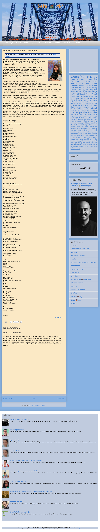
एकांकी (91, 146)
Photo (78, 125)
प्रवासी (85, 112)
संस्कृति (78, 128)
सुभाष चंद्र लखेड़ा (88, 110)
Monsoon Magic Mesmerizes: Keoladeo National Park (26, 471)
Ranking (88, 143)
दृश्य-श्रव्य (94, 132)
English (75, 77)
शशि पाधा (88, 104)
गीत (77, 104)
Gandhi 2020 (92, 114)
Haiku (95, 112)
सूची (83, 93)
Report (90, 126)
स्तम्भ (87, 83)
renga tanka (83, 139)
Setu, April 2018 (59, 317)
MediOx (73, 259)
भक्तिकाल (94, 134)
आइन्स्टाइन (83, 128)
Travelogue (81, 123)
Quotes (83, 143)
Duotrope (74, 245)
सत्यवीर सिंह (94, 119)
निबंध (82, 100)
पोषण (89, 116)
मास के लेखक (74, 149)
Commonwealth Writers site (80, 249)
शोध (96, 95)
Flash (90, 100)
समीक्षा (95, 79)
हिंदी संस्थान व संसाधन (77, 283)
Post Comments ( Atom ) (38, 405)
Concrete (73, 121)
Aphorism (77, 143)
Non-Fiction (84, 126)
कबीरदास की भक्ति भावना (16, 502)
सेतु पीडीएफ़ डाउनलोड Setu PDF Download (83, 262)
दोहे (78, 132)
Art (77, 91)
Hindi (73, 79)
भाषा (95, 109)
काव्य (95, 77)
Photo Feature (76, 93)
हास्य (85, 132)
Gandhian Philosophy (78, 109)
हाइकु (79, 141)
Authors (48, 43)
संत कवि (73, 130)
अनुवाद (86, 91)
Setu (26, 43)
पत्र (92, 109)
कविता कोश (74, 286)
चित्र (72, 110)
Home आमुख (9, 43)
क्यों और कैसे (89, 128)
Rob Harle (83, 97)
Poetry (88, 77)
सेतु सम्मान (91, 130)
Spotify (73, 303)
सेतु (32, 43)
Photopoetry (77, 148)
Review (74, 83)
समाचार (86, 100)
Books (18, 43)
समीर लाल (94, 104)
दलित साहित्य (88, 134)
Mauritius (73, 132)
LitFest (89, 132)
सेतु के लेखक (74, 276)
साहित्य (90, 112)
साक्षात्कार (73, 104)
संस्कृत (85, 114)
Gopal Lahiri (75, 97)
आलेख (78, 79)
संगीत (72, 148)
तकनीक (80, 144)
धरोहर (72, 98)
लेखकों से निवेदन (75, 266)
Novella (83, 117)
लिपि (96, 141)
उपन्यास (73, 137)
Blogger (79, 528)
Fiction (89, 79)
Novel (88, 109)
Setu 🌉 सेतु (50, 6)
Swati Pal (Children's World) (18, 481)
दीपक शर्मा (81, 91)
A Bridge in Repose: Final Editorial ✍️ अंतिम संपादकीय (81, 185)
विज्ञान (77, 119)
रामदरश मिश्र (74, 134)
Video (95, 126)
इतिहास (85, 121)
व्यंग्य (95, 91)
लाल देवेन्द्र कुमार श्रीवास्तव (17, 430)
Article (94, 83)
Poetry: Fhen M (14, 440)
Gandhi (78, 126)
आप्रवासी (94, 135)
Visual (82, 135)
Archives (77, 43)
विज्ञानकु (73, 116)
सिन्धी (82, 125)
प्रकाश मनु (81, 90)
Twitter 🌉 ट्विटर (76, 300)
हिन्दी (82, 77)
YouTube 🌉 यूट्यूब (76, 296)
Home (34, 399)
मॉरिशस (95, 128)
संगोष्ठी (78, 149)
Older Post (60, 399)
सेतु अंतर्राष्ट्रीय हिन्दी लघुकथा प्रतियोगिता (20, 512)
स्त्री (86, 125)
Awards (57, 43)
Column (89, 123)
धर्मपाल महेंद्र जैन (91, 93)
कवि (87, 90)
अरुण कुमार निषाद (76, 114)
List (72, 88)
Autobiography (75, 117)
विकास (90, 144)
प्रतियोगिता (73, 128)
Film (83, 141)
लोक (72, 135)
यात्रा (90, 117)
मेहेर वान (94, 107)
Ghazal (91, 95)
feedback (87, 146)
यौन (72, 141)
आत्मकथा (80, 110)
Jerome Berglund (82, 107)
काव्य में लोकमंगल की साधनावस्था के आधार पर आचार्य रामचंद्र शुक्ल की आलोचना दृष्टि (31, 491)
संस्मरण (78, 100)
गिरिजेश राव (90, 139)
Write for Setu (75, 273)
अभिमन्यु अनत (88, 135)
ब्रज (96, 143)
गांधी (86, 123)
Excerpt (86, 95)
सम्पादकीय (91, 91)
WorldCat (74, 252)
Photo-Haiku (80, 146)
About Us (66, 43)
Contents (74, 86)
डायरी (92, 143)
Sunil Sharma (86, 88)
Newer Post (7, 399)
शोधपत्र (81, 86)
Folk (72, 144)
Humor (95, 137)
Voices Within (91, 86)
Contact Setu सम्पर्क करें (78, 290)
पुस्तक (79, 81)
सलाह (75, 135)
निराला (85, 130)
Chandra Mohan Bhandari (80, 105)
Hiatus (39, 43)
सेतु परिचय (74, 293)
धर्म (76, 137)
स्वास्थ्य (78, 135)
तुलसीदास (91, 141)
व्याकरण (75, 141)
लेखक (73, 81)
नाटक (81, 132)
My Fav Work (75, 139)
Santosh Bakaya (86, 98)
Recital (76, 144)
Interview (74, 95)
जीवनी (76, 110)
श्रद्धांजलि (94, 123)
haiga (86, 141)
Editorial (87, 81)
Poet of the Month (85, 148)
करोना (84, 116)
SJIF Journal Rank (77, 269)
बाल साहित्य (80, 95)
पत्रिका (95, 146)
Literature (81, 134)
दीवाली (84, 144)
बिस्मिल (95, 116)
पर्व (96, 130)
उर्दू (87, 117)
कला (89, 121)
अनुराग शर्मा (78, 88)
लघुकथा (73, 91)
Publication (80, 130)
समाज (72, 143)
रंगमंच (87, 144)
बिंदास (77, 98)
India (81, 83)
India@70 (80, 121)
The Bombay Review (77, 255)
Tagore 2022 (83, 119)
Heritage (89, 137)
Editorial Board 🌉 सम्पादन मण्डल (81, 279)
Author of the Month (83, 102)
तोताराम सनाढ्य (93, 148)
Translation (93, 90)
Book (95, 81)
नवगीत (95, 139)
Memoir (94, 102)
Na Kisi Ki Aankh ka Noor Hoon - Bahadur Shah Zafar (26, 460)
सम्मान (79, 116)
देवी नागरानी (82, 104)
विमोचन (79, 137)
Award (73, 125)
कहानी (83, 79)
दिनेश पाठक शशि (92, 97)
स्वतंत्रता (84, 137)
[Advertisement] (84, 60)
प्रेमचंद (88, 119)
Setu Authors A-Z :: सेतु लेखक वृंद (19, 419)
